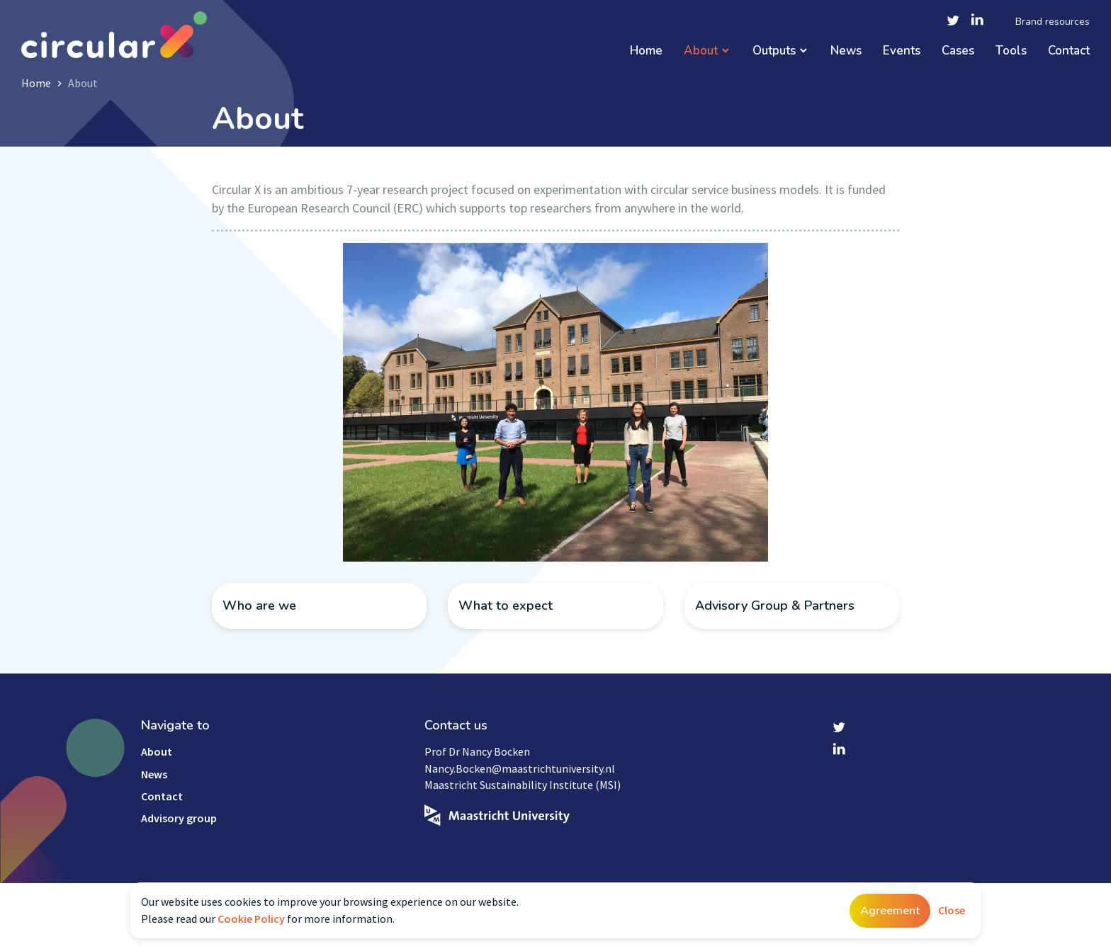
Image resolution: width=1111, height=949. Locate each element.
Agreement (890, 911)
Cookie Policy (251, 918)
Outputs (774, 51)
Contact (1069, 51)
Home (646, 51)
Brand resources (1052, 22)
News (846, 51)
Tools (1011, 51)
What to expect (505, 605)
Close (951, 910)
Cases (958, 51)
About (701, 51)
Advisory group (179, 818)
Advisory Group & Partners (775, 605)
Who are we (259, 605)
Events (901, 51)
